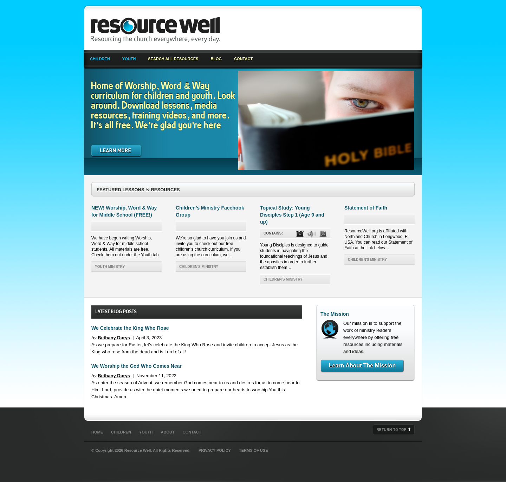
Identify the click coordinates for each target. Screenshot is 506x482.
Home (97, 432)
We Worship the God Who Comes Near (136, 366)
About (168, 432)
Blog (216, 59)
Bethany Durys (114, 337)
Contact (243, 59)
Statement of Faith (365, 208)
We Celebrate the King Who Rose (130, 328)
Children (100, 59)
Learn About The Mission (362, 365)
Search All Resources (173, 59)
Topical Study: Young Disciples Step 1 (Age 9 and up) (292, 215)
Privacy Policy (215, 450)
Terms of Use (253, 450)
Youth (129, 59)
